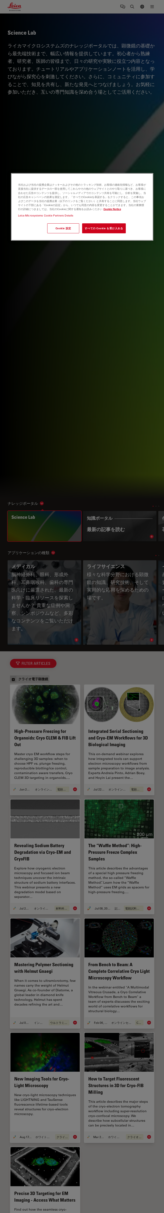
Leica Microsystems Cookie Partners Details (46, 215)
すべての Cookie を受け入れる (104, 228)
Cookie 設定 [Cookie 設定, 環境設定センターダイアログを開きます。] (63, 228)
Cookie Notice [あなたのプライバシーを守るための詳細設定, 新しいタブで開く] (112, 209)
